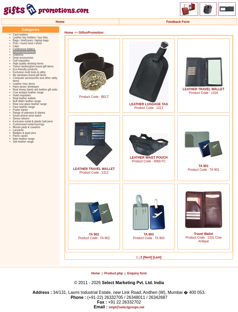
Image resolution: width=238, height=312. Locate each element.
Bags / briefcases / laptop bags (31, 40)
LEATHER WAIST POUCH (148, 156)
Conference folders (24, 49)
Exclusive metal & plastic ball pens (33, 121)
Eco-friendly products (25, 69)
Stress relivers (21, 118)
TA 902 (94, 233)
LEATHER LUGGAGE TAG (148, 102)
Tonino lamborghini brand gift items (33, 66)
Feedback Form (178, 22)
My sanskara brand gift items (29, 75)
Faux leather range (24, 106)
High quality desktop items (28, 63)
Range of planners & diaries (29, 112)
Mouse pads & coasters (26, 127)
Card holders (20, 34)
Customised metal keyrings (28, 124)
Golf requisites (21, 60)
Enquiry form (137, 273)
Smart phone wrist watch (27, 115)
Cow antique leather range (28, 92)
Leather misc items (24, 83)
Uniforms (18, 54)
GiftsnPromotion (91, 32)
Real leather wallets (24, 98)
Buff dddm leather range (27, 101)
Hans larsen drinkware (26, 86)
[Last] (157, 257)
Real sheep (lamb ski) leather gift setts (35, 89)
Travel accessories (24, 52)
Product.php (113, 273)
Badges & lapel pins (24, 133)
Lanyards (18, 130)
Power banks (20, 109)
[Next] (147, 257)
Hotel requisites (22, 95)
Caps (16, 46)
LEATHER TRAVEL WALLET (203, 87)
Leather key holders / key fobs (30, 37)
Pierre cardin (20, 135)
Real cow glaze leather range (30, 104)
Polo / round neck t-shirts (27, 43)
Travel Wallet (203, 232)
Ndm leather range (24, 138)
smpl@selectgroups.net (126, 307)
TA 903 (148, 233)
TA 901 (203, 164)
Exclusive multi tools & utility (29, 72)
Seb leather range (23, 141)
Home (60, 22)
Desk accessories (23, 57)
